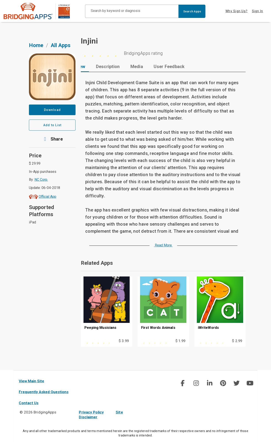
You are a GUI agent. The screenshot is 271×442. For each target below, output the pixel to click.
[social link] (182, 383)
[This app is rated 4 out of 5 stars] (99, 341)
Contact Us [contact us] (28, 403)
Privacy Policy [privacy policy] (91, 412)
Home (36, 45)
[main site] (37, 11)
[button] (52, 139)
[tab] (95, 66)
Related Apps (97, 263)
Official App (47, 196)
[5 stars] (163, 53)
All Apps (60, 45)
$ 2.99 (237, 341)
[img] (183, 383)
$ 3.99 (124, 341)
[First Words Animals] (163, 307)
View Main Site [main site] (31, 381)
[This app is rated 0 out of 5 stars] (156, 341)
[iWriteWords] (220, 307)
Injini (89, 40)
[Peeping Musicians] (106, 307)
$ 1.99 (180, 341)
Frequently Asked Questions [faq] (43, 392)
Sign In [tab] (257, 11)
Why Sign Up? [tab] (237, 11)
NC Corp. (41, 179)
